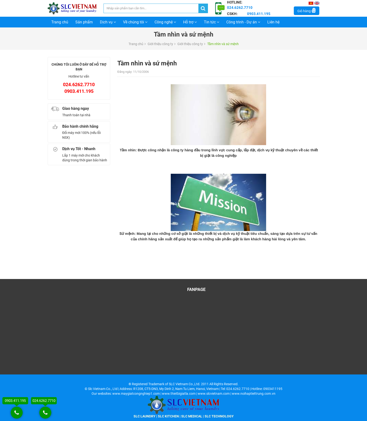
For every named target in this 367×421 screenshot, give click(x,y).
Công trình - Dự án (243, 22)
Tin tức (211, 22)
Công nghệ (165, 22)
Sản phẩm (84, 22)
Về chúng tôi (135, 22)
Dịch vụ (108, 22)
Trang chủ (59, 22)
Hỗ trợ (190, 22)
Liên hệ (273, 22)
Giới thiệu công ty (160, 44)
